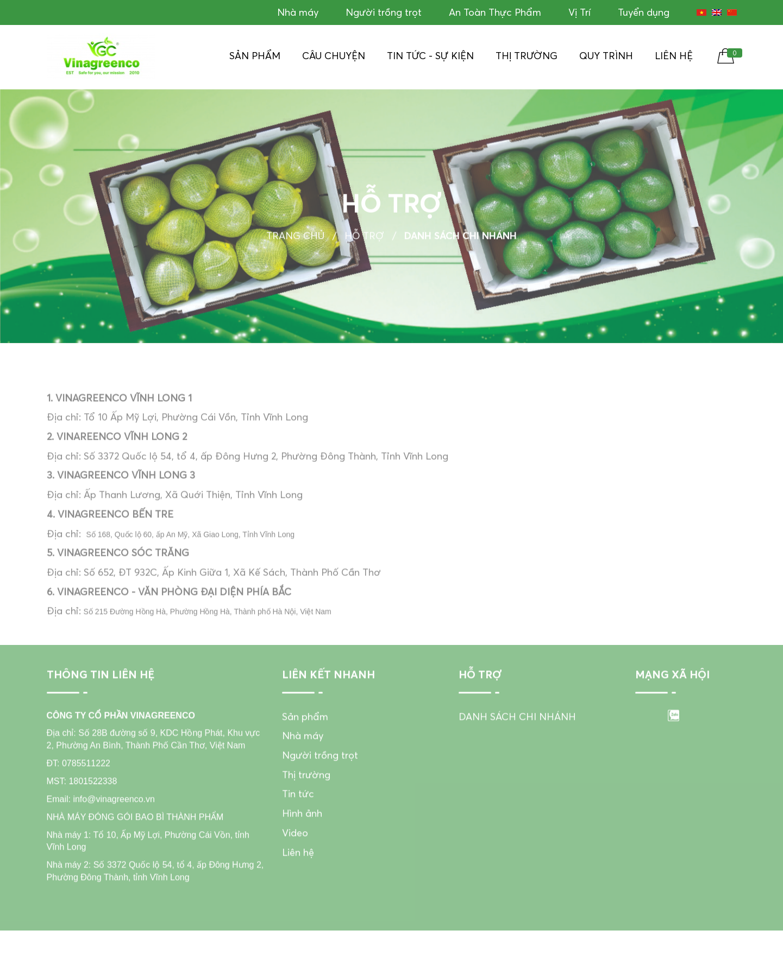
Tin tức (298, 806)
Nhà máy (297, 12)
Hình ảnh (302, 826)
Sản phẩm (254, 55)
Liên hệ (674, 55)
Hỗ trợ (364, 238)
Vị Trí (579, 12)
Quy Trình (606, 55)
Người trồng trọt (384, 12)
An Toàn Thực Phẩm (495, 12)
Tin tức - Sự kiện (430, 55)
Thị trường (527, 55)
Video (295, 845)
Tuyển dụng (643, 12)
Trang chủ (295, 238)
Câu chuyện (333, 55)
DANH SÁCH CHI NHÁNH (517, 729)
